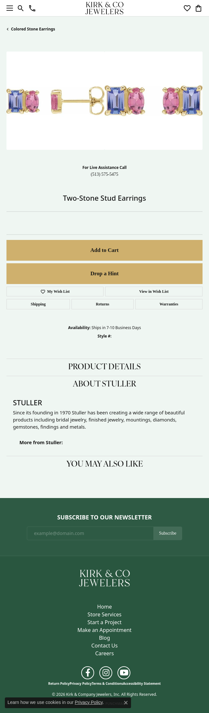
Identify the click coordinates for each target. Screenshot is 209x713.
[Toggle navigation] (8, 8)
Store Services (105, 614)
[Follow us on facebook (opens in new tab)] (87, 672)
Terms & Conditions (107, 683)
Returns (102, 304)
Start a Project (104, 622)
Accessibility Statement (142, 683)
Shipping (38, 304)
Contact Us (104, 645)
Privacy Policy (81, 683)
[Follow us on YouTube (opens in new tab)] (123, 672)
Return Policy (59, 683)
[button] (21, 8)
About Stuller (104, 384)
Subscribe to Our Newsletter (104, 517)
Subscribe (167, 533)
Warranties (169, 304)
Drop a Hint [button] (104, 273)
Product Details (104, 367)
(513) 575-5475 (104, 174)
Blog (104, 637)
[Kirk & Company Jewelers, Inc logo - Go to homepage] (104, 8)
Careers (104, 653)
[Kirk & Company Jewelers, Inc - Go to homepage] (104, 577)
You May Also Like (104, 465)
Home (104, 606)
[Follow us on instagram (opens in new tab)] (105, 672)
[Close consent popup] (126, 703)
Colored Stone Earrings (33, 29)
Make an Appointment (104, 630)
